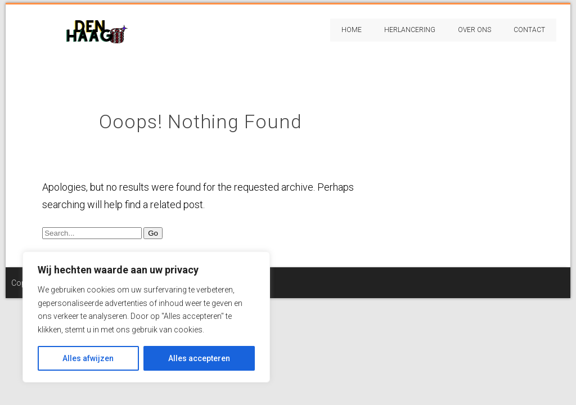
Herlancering (409, 30)
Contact (529, 30)
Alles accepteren (199, 358)
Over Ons (474, 30)
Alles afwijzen (88, 358)
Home (351, 30)
